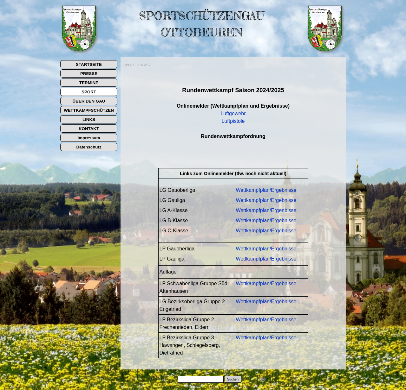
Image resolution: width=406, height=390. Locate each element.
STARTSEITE (89, 64)
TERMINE (88, 82)
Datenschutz (88, 147)
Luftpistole (233, 121)
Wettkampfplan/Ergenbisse (266, 210)
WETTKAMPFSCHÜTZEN (89, 110)
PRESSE (88, 73)
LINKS (88, 119)
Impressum (88, 137)
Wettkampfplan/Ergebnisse (266, 190)
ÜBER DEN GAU (89, 101)
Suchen (233, 379)
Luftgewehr (233, 113)
